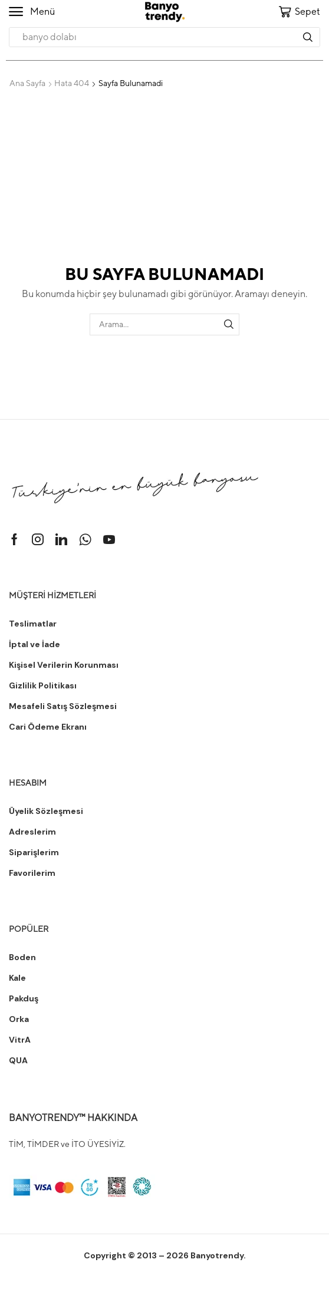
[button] (32, 12)
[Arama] (308, 37)
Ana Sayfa (27, 83)
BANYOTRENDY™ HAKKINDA (73, 1117)
